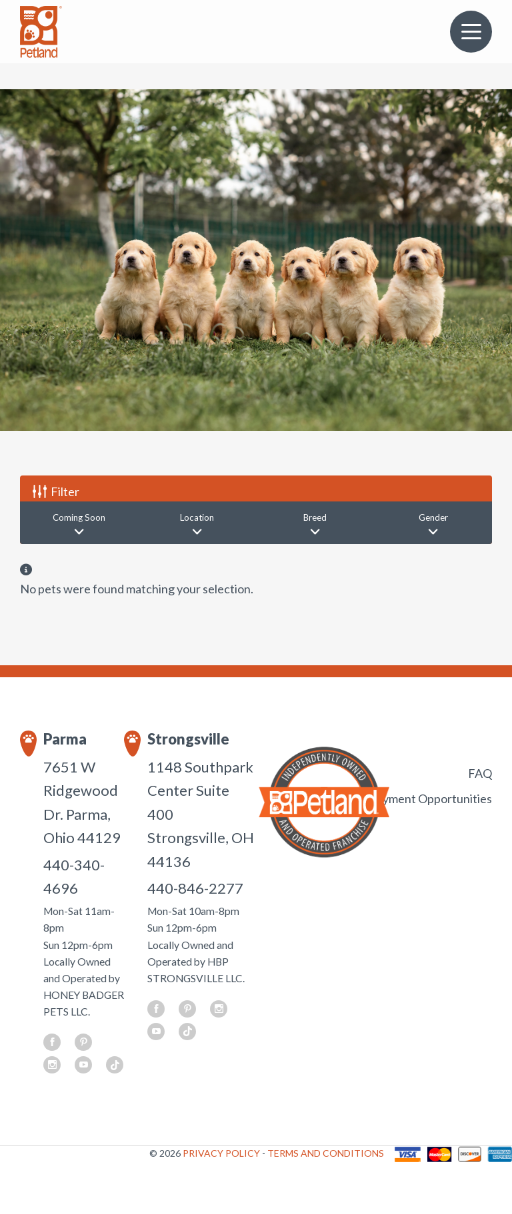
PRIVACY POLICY (222, 1153)
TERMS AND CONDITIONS (325, 1153)
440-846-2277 (195, 888)
